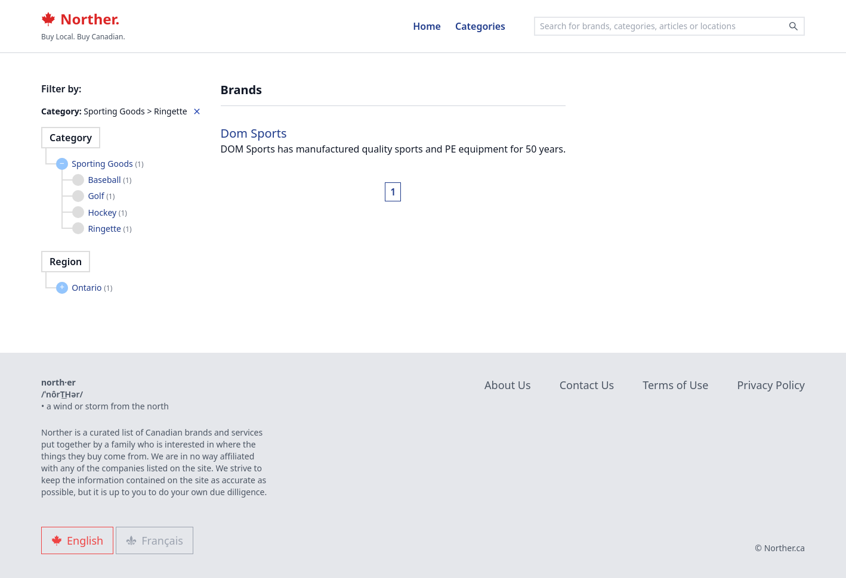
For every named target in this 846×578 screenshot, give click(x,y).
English (77, 540)
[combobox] (669, 26)
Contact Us (587, 385)
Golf (101, 195)
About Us (507, 385)
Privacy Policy (771, 385)
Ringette (109, 228)
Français (154, 540)
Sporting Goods (107, 163)
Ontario (92, 287)
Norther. (80, 19)
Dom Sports (254, 133)
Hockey (107, 212)
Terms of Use (675, 385)
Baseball (109, 179)
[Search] (793, 26)
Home (427, 26)
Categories (480, 26)
